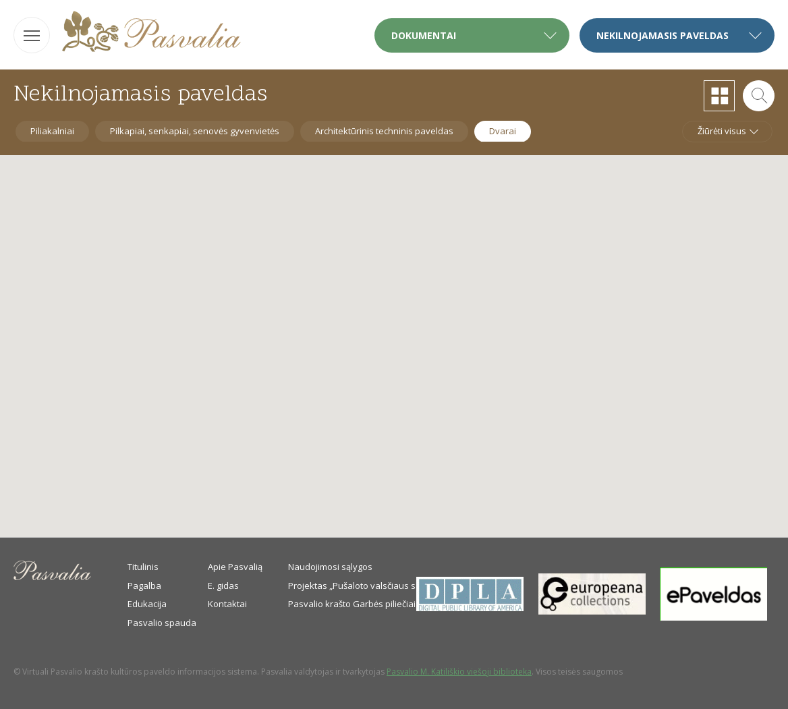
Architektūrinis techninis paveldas (384, 131)
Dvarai (502, 131)
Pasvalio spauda (162, 623)
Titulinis (143, 567)
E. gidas (223, 585)
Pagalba (144, 585)
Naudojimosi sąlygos (330, 567)
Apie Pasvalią (235, 567)
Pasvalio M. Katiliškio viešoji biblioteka (459, 671)
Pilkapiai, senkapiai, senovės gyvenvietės (194, 131)
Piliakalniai (52, 131)
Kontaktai (227, 604)
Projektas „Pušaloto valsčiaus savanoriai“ (373, 585)
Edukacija (147, 604)
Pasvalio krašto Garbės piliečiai (352, 604)
